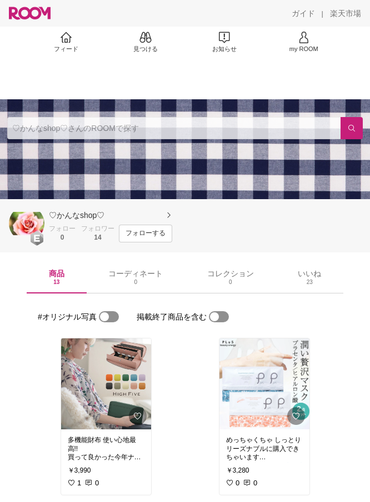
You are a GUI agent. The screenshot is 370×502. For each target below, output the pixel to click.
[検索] (352, 128)
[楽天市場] (345, 13)
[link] (106, 383)
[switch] (109, 316)
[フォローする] (145, 233)
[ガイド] (303, 13)
